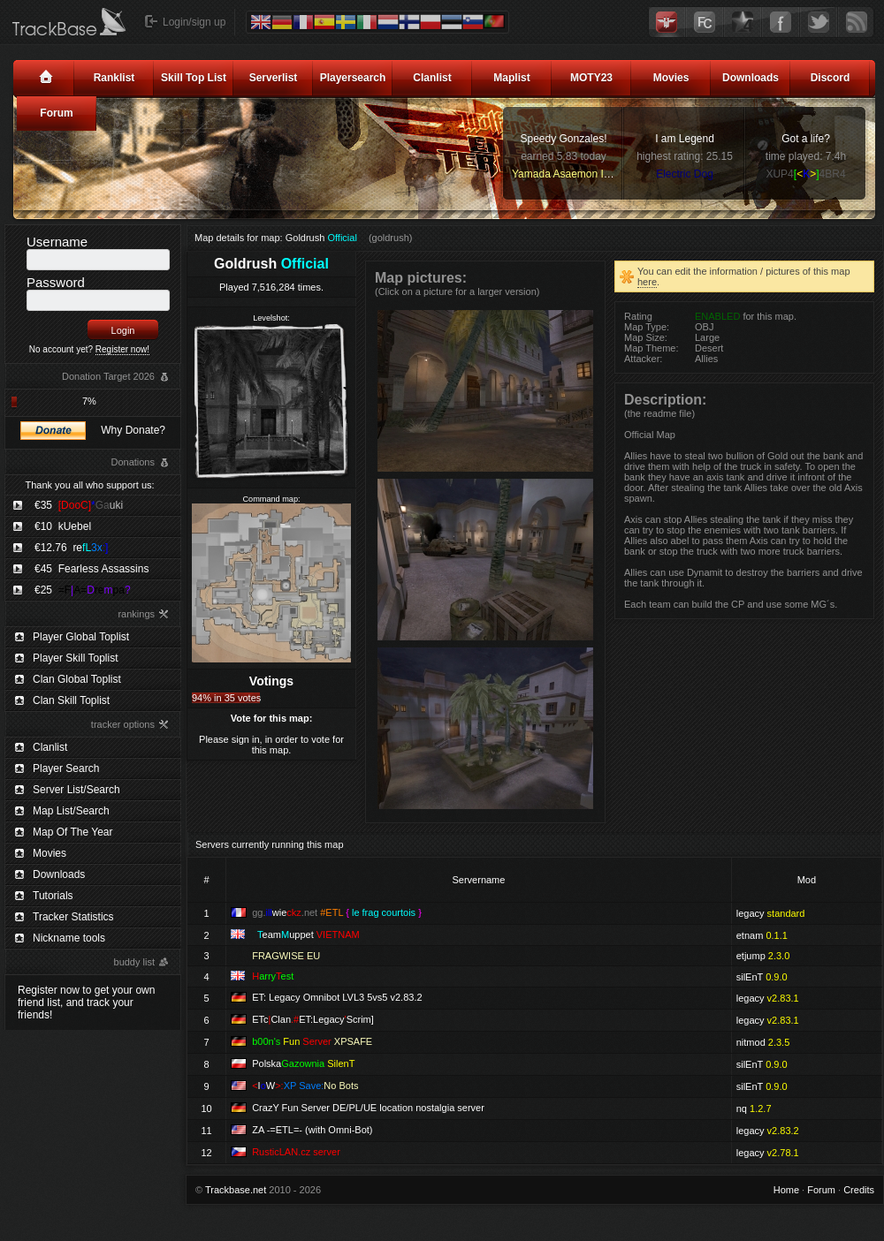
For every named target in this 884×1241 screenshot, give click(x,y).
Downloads (750, 78)
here (647, 281)
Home (786, 1189)
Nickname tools (69, 938)
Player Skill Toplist (75, 658)
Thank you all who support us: (89, 485)
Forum (56, 113)
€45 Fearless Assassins (91, 569)
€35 (78, 505)
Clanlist (432, 78)
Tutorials (53, 895)
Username (57, 241)
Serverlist (273, 78)
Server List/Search (76, 789)
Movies (671, 78)
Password (56, 282)
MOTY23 (591, 78)
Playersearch (353, 78)
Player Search (66, 768)
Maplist (511, 78)
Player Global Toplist (81, 637)
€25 (82, 590)
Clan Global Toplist (77, 679)
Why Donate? (133, 430)
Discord (830, 78)
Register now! (122, 349)
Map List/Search (71, 811)
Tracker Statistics (73, 917)
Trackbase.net (235, 1189)
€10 (62, 526)
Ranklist (114, 78)
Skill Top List (193, 78)
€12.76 (71, 547)
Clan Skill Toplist (71, 700)
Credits (858, 1189)
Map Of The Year (73, 832)
